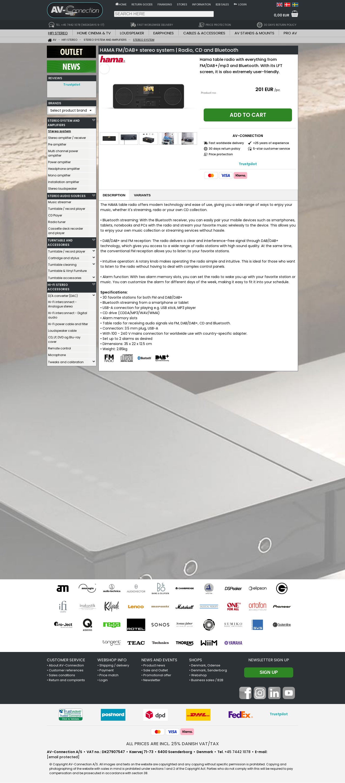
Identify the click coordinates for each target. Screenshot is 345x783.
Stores (182, 4)
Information (201, 4)
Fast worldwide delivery (226, 143)
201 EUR (264, 89)
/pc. (277, 90)
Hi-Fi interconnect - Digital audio (67, 314)
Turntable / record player (66, 207)
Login (242, 4)
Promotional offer (157, 675)
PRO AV (290, 33)
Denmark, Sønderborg (209, 670)
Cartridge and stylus (63, 257)
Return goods (142, 4)
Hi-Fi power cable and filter (68, 323)
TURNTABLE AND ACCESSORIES (60, 241)
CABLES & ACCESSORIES (204, 33)
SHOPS (195, 660)
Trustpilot (71, 84)
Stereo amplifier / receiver (67, 136)
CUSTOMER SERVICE (66, 660)
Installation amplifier (63, 181)
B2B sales (222, 4)
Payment (106, 670)
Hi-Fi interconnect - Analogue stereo (62, 303)
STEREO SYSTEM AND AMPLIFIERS (64, 121)
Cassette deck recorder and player (65, 229)
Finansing (165, 4)
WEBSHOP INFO (112, 660)
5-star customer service (271, 148)
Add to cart (248, 115)
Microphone (57, 354)
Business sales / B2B (207, 680)
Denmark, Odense (205, 665)
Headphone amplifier (64, 167)
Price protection (221, 154)
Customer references (66, 670)
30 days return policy (224, 148)
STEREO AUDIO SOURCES (67, 195)
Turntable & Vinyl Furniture (67, 269)
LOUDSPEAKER (132, 33)
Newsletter (151, 680)
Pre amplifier (57, 143)
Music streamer (59, 201)
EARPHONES (163, 33)
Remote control (59, 347)
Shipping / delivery (114, 665)
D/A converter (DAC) (63, 294)
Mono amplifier (59, 174)
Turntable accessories (64, 277)
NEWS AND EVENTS (159, 660)
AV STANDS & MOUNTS (254, 33)
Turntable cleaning (62, 263)
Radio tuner (57, 221)
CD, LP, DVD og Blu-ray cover (64, 338)
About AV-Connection (66, 665)
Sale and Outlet (155, 670)
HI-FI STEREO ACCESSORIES (58, 285)
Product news (154, 665)
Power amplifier (59, 161)
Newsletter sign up (268, 660)
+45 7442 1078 (238, 752)
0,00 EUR (281, 15)
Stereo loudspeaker (62, 187)
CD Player (55, 214)
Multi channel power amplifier (63, 152)
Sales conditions (62, 675)
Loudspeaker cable (62, 329)
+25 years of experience (271, 143)
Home (123, 4)
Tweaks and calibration (66, 361)
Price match (109, 675)
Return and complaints (67, 680)
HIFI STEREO (58, 33)
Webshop (199, 675)
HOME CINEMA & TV (94, 33)
